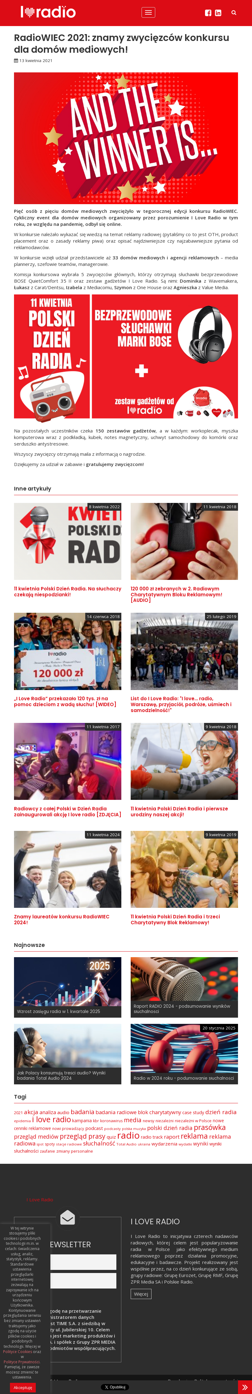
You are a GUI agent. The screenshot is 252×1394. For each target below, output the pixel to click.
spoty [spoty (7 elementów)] (50, 1144)
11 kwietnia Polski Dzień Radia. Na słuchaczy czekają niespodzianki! (67, 591)
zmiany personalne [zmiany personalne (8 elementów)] (74, 1151)
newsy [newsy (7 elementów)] (148, 1120)
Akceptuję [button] (23, 1387)
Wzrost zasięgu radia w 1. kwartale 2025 (58, 1012)
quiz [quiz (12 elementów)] (111, 1137)
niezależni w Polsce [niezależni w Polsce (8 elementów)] (193, 1120)
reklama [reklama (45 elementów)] (194, 1136)
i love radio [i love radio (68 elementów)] (51, 1119)
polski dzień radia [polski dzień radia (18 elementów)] (170, 1128)
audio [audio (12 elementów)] (63, 1112)
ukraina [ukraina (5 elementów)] (144, 1144)
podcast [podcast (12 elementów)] (94, 1128)
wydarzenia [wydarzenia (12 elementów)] (164, 1144)
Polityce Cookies (17, 1351)
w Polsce (159, 1249)
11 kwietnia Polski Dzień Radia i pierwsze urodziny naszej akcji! (179, 811)
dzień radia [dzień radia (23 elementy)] (221, 1112)
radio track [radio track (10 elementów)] (152, 1137)
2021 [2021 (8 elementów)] (18, 1112)
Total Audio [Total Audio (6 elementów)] (126, 1144)
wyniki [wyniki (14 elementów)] (200, 1143)
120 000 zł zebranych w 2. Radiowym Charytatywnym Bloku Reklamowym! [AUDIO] (176, 594)
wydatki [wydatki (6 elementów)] (185, 1144)
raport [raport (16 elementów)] (172, 1136)
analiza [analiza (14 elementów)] (48, 1112)
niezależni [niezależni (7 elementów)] (165, 1120)
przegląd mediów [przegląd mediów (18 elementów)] (36, 1136)
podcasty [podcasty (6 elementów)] (112, 1128)
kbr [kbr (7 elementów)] (96, 1120)
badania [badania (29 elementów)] (82, 1111)
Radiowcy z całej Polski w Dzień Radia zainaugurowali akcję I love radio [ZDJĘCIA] (67, 811)
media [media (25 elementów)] (133, 1120)
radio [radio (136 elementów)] (128, 1135)
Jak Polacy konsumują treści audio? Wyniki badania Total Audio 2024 (61, 1075)
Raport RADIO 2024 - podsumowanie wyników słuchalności (182, 1009)
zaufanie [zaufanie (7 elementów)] (47, 1151)
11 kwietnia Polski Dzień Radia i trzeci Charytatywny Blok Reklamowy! (175, 919)
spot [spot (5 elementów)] (40, 1144)
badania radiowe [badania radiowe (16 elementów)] (116, 1112)
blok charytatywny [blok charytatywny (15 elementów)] (159, 1112)
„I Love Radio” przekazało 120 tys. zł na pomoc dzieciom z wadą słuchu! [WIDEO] (65, 701)
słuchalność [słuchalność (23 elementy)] (99, 1143)
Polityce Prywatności (22, 1362)
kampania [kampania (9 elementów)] (82, 1120)
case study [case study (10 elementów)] (193, 1112)
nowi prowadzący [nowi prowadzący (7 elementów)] (68, 1128)
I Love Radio (39, 1199)
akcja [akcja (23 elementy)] (31, 1112)
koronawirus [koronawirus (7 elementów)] (111, 1120)
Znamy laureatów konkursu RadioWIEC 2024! (62, 919)
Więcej (141, 1294)
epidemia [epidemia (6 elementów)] (22, 1120)
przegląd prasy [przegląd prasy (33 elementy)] (82, 1136)
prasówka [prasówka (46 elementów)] (210, 1127)
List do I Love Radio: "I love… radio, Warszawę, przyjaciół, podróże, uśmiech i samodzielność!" (181, 704)
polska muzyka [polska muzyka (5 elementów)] (134, 1129)
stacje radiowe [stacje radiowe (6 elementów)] (69, 1144)
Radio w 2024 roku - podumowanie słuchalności (184, 1078)
